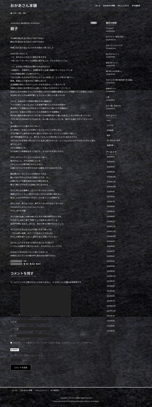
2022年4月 (111, 331)
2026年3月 (111, 167)
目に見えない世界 (113, 140)
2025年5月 (111, 211)
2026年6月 (111, 157)
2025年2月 (111, 221)
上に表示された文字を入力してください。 (28, 355)
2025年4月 (111, 216)
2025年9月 (111, 191)
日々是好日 (55, 390)
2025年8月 (111, 196)
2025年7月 (111, 201)
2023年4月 (111, 286)
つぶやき (110, 125)
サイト (13, 335)
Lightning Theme (75, 401)
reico (109, 120)
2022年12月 (111, 306)
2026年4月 (111, 161)
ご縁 (107, 97)
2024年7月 (111, 251)
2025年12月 (111, 176)
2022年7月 (111, 316)
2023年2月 (111, 296)
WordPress (65, 401)
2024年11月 (111, 231)
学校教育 (110, 130)
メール (14, 328)
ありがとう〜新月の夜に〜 (116, 37)
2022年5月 (111, 326)
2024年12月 (111, 226)
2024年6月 (111, 256)
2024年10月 (111, 236)
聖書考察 (110, 145)
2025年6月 (111, 206)
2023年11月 (111, 276)
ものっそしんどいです (114, 45)
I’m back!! (110, 28)
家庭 (27, 264)
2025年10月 (111, 186)
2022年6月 (111, 321)
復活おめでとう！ (112, 62)
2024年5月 (111, 261)
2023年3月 (111, 291)
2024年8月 (111, 246)
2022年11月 (111, 311)
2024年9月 (111, 241)
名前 (13, 321)
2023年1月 (111, 301)
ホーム (14, 390)
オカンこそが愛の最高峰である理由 (119, 80)
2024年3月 (111, 271)
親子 (39, 264)
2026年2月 (111, 171)
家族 (93, 23)
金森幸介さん (111, 88)
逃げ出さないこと (112, 54)
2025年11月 (111, 181)
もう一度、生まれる (113, 105)
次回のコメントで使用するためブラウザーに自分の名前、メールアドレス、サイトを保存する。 (53, 342)
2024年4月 (111, 266)
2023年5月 (111, 281)
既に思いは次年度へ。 (114, 71)
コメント (15, 314)
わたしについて (41, 390)
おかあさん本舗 (26, 390)
